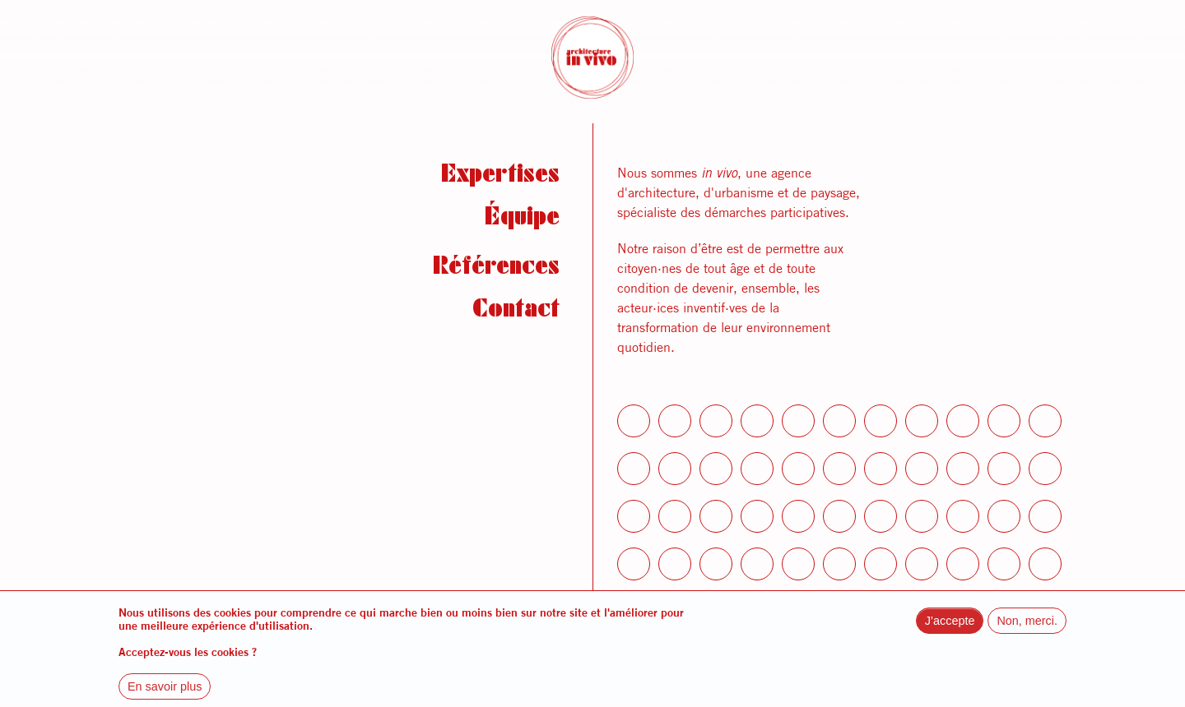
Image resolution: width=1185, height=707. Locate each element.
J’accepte (950, 633)
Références (496, 269)
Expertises (500, 177)
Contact (516, 312)
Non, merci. (1027, 633)
